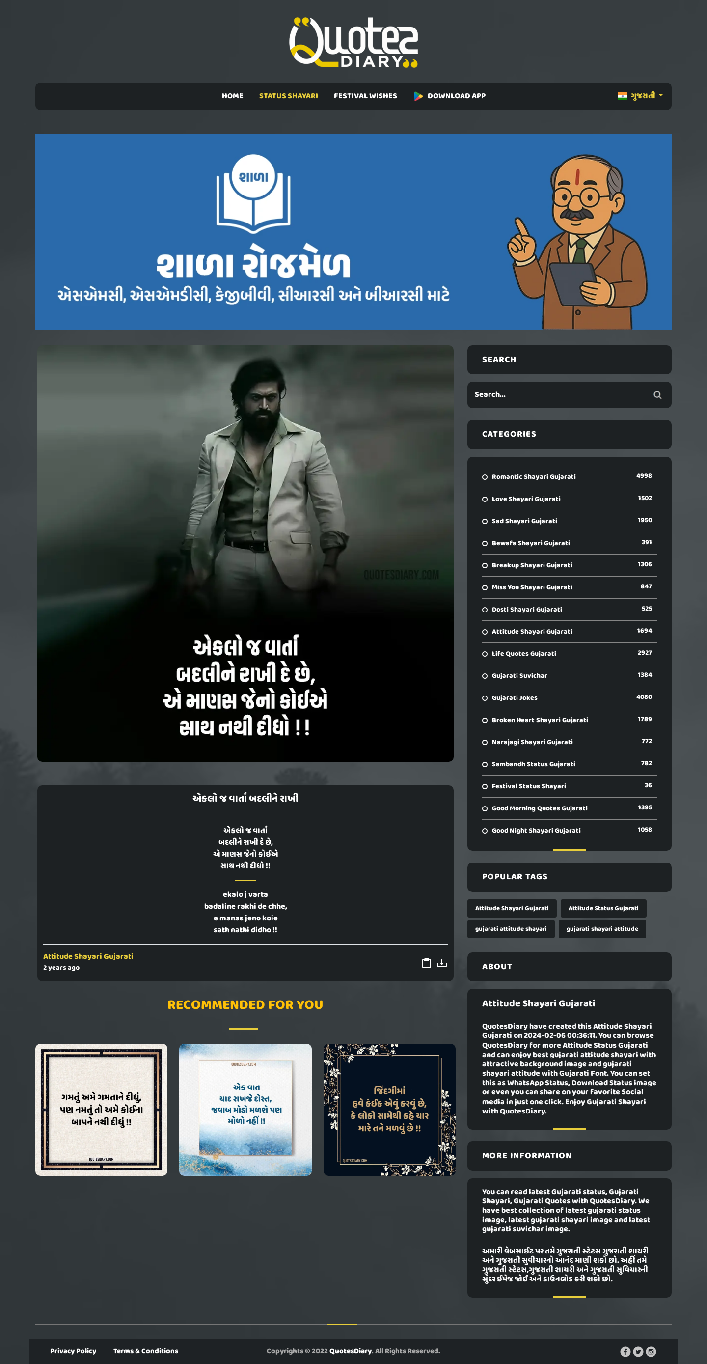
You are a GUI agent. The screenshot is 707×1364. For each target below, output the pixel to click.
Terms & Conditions (145, 1351)
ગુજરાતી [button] (637, 96)
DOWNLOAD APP (449, 96)
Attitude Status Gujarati (604, 908)
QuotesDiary (350, 1351)
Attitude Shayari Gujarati (88, 956)
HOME (233, 96)
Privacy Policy (73, 1351)
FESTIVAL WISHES (365, 96)
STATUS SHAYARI (288, 96)
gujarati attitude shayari (511, 929)
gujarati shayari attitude (602, 929)
